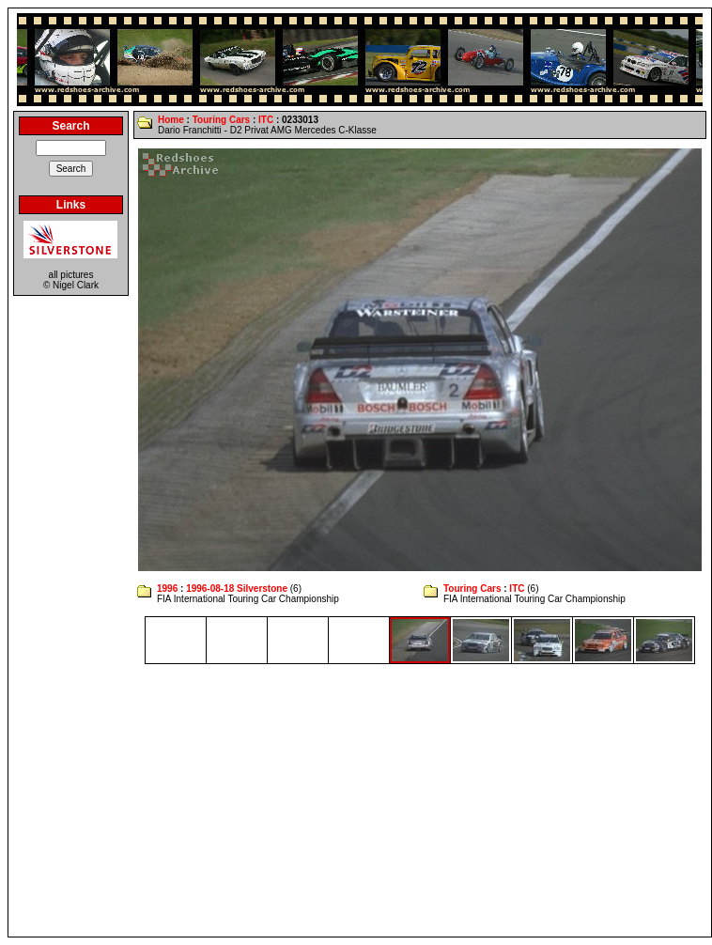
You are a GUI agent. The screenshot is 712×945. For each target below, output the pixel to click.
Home (171, 120)
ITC (265, 120)
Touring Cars (221, 120)
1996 (167, 588)
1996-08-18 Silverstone (236, 588)
